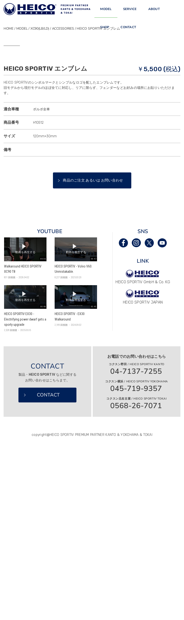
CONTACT (128, 35)
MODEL (105, 12)
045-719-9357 (136, 499)
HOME (8, 28)
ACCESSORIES (63, 28)
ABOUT (154, 12)
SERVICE (130, 12)
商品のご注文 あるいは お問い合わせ (93, 291)
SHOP (104, 35)
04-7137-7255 (136, 482)
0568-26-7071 (136, 516)
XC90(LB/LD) (39, 28)
